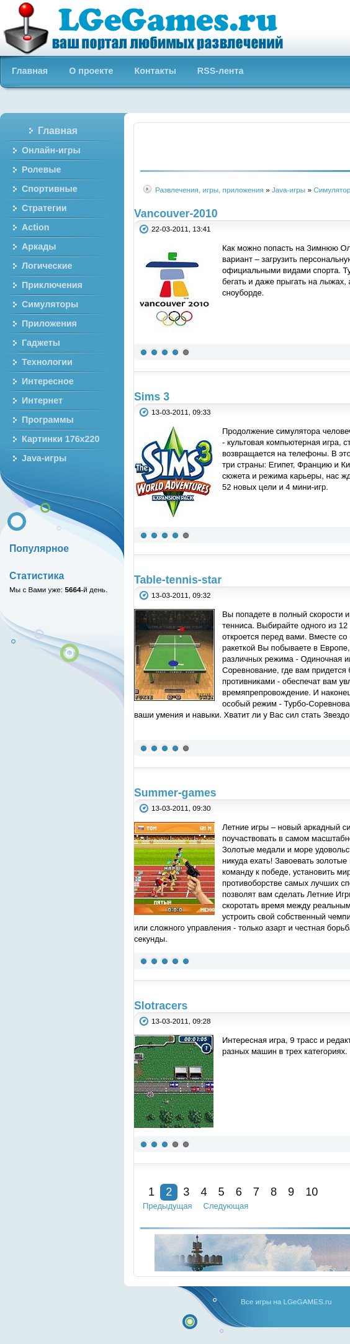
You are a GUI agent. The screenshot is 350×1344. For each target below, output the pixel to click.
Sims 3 (151, 396)
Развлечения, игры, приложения (209, 190)
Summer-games (175, 793)
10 (311, 1192)
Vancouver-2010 (176, 213)
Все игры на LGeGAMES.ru (286, 1301)
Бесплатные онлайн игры (150, 28)
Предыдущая (167, 1206)
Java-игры (288, 190)
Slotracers (160, 1005)
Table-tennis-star (178, 580)
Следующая (226, 1206)
